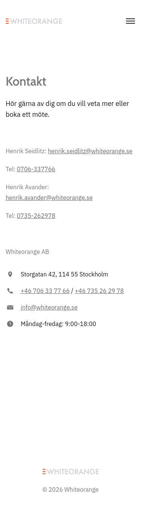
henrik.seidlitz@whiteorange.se (90, 151)
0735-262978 (36, 215)
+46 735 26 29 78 (99, 291)
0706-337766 (36, 169)
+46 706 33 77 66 (45, 291)
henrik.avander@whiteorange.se (49, 197)
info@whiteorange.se (49, 307)
